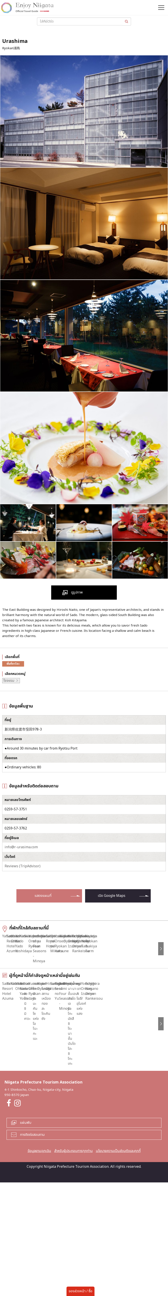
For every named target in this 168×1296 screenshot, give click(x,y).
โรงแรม (9, 680)
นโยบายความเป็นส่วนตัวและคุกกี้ (118, 1264)
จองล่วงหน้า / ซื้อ (80, 1291)
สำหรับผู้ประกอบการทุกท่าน (73, 1264)
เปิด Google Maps (111, 895)
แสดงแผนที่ (43, 895)
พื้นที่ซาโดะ (13, 664)
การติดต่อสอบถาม (32, 1248)
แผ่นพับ (25, 1236)
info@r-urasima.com (21, 847)
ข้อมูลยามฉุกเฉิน (39, 1264)
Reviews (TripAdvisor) (22, 866)
